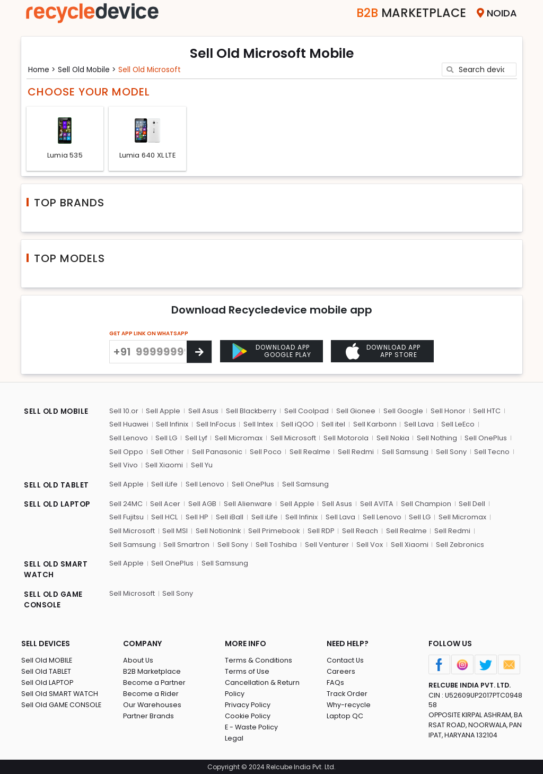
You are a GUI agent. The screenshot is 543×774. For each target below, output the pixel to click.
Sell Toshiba (275, 544)
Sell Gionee (354, 411)
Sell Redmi (354, 452)
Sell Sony (449, 452)
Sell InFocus (215, 425)
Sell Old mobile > (89, 69)
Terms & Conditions (258, 660)
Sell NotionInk (217, 530)
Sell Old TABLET (46, 671)
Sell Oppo (126, 452)
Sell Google (402, 411)
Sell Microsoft (291, 438)
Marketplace (407, 13)
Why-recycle (349, 704)
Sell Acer (165, 503)
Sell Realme (308, 452)
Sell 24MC (126, 503)
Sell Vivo (123, 465)
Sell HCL (164, 517)
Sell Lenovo (128, 438)
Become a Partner (154, 682)
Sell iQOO (296, 425)
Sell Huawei (128, 425)
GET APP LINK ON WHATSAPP (148, 334)
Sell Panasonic (216, 452)
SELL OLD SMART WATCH (56, 569)
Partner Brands (148, 715)
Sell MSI (174, 530)
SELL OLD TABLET (57, 485)
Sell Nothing (435, 438)
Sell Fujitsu (126, 517)
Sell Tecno (489, 452)
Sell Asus (202, 411)
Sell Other (166, 452)
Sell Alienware (247, 503)
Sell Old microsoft (154, 69)
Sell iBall (228, 517)
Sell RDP (320, 530)
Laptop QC (345, 715)
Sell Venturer (325, 544)
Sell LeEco (457, 425)
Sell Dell (471, 503)
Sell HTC (485, 411)
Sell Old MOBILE (47, 660)
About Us (138, 660)
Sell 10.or (123, 411)
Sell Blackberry (250, 411)
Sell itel (332, 425)
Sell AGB (202, 503)
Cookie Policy (248, 715)
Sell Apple (162, 411)
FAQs (335, 682)
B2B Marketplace (152, 671)
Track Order (347, 693)
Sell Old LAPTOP (47, 682)
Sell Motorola (344, 438)
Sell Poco (265, 452)
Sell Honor (446, 411)
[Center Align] (199, 353)
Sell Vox (368, 544)
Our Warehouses (152, 704)
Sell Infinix (172, 425)
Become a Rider (151, 693)
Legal (234, 738)
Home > (43, 69)
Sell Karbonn (373, 425)
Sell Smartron (186, 544)
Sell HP (196, 517)
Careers (341, 671)
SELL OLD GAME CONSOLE (54, 600)
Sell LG (166, 438)
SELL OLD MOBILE (57, 412)
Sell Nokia (391, 438)
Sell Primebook (274, 530)
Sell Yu (201, 465)
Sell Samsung (403, 452)
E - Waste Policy (252, 726)
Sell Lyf (195, 438)
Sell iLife (164, 484)
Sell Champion (425, 503)
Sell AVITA (375, 503)
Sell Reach (359, 530)
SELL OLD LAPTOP (58, 504)
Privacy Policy (248, 704)
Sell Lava (417, 425)
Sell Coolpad (305, 411)
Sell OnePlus (484, 438)
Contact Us (345, 660)
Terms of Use (247, 671)
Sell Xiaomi (163, 465)
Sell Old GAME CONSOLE (61, 704)
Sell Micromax (237, 438)
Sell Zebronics (458, 544)
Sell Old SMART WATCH (60, 693)
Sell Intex (258, 425)
